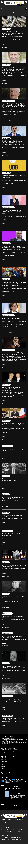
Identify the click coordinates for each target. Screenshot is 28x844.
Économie (13, 100)
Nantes (3, 764)
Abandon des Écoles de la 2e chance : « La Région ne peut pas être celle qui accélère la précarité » (14, 69)
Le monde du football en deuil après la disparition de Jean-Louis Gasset (14, 699)
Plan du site (7, 837)
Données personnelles (5, 839)
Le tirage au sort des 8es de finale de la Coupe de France (14, 565)
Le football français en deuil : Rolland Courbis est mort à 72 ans (14, 597)
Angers (3, 763)
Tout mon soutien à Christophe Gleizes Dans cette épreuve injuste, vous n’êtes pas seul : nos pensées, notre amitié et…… (13, 746)
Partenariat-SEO (17, 831)
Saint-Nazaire (5, 761)
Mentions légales (15, 839)
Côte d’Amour (5, 759)
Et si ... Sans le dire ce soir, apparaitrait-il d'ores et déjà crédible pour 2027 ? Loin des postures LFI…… (14, 743)
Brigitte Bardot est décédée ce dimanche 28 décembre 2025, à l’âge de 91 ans (13, 667)
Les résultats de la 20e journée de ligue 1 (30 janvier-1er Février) (12, 516)
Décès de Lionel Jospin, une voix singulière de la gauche (12, 479)
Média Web (4, 757)
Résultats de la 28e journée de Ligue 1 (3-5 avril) (13, 449)
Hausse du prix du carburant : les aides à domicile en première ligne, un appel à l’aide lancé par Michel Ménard (13, 106)
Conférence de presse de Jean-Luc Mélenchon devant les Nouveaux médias (13, 211)
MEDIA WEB (7, 786)
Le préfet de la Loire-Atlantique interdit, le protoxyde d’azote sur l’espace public (13, 33)
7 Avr (20, 786)
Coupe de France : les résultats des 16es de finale (12, 617)
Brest (3, 768)
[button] (2, 9)
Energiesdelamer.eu (6, 773)
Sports (11, 446)
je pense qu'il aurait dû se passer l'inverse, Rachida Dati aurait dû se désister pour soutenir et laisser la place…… (14, 740)
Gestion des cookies (15, 837)
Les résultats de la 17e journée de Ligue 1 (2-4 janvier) (12, 636)
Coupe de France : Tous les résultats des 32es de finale (13, 719)
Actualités (8, 28)
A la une (4, 28)
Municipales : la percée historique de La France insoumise (13, 353)
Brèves (7, 446)
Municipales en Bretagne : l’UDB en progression (13, 176)
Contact (21, 839)
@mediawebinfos (15, 786)
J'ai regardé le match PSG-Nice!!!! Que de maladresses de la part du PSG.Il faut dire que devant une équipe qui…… (14, 752)
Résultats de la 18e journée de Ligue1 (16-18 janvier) (13, 534)
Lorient (3, 766)
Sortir (22, 829)
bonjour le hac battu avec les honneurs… (10, 749)
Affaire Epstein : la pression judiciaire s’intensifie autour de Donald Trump (12, 388)
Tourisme (7, 831)
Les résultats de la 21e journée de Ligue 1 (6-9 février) (12, 497)
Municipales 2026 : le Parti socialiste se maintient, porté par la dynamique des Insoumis (14, 283)
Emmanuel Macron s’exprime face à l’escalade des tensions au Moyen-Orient (13, 424)
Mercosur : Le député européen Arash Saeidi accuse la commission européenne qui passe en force (13, 247)
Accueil (2, 837)
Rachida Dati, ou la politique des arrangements (12, 319)
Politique (12, 207)
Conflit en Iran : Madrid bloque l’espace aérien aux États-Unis (12, 142)
